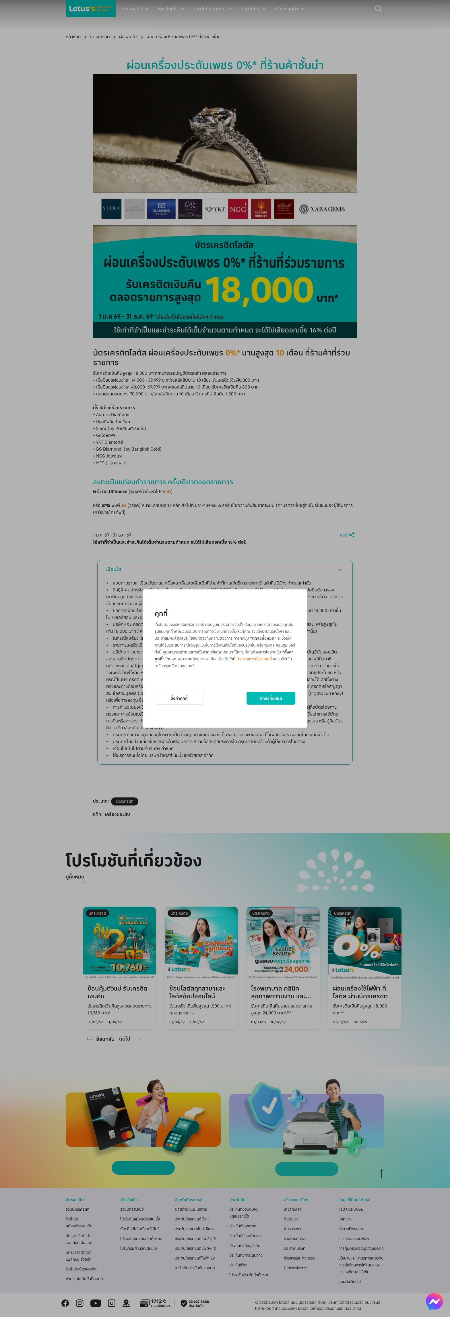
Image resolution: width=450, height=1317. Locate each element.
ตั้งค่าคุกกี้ (179, 698)
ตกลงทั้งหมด (271, 698)
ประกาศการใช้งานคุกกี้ (254, 658)
